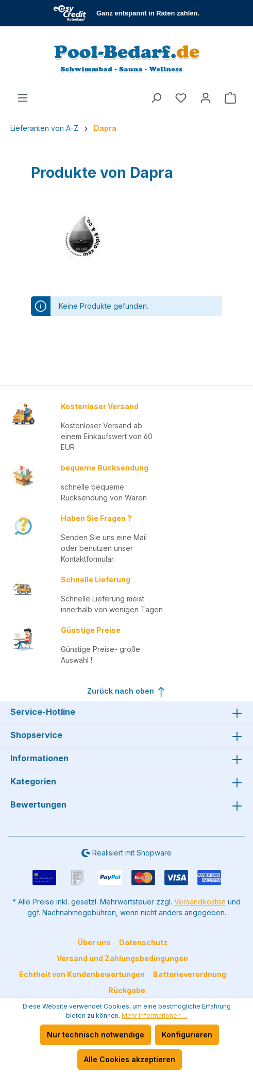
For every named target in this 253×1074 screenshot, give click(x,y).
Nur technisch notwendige (95, 1034)
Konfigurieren (187, 1034)
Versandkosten (200, 901)
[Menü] (22, 98)
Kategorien (33, 781)
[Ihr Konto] (205, 98)
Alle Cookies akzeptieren (129, 1059)
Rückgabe (126, 990)
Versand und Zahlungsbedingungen (122, 958)
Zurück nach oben (126, 689)
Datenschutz (143, 942)
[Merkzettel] (180, 98)
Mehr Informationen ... (154, 1015)
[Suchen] (156, 98)
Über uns (94, 942)
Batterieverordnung (189, 974)
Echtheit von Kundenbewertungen (82, 974)
